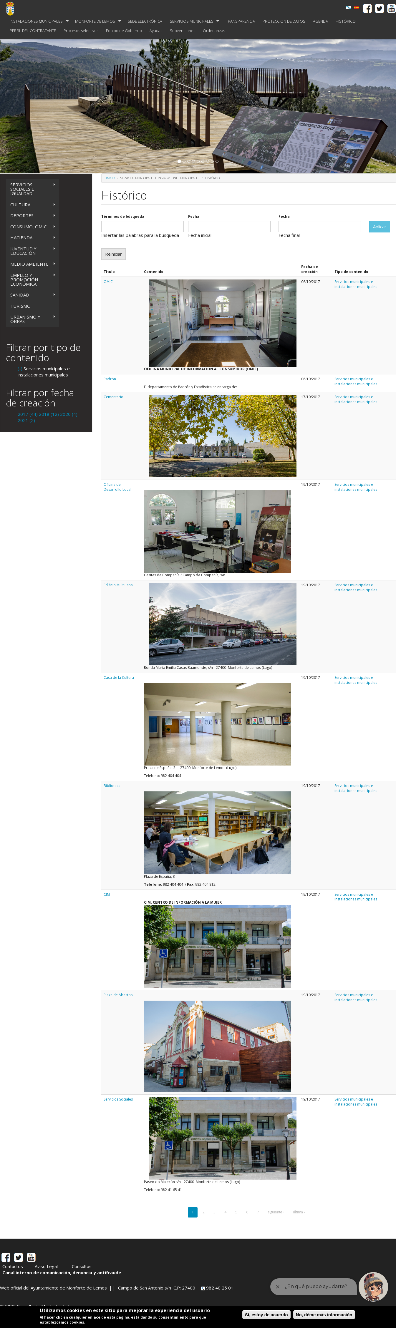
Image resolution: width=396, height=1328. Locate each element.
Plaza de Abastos (118, 994)
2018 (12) (49, 414)
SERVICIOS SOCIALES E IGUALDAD (31, 189)
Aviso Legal (46, 1266)
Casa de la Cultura (119, 677)
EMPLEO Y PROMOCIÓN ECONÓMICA (31, 279)
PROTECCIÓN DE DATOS (284, 21)
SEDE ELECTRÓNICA (145, 21)
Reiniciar (113, 254)
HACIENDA (31, 238)
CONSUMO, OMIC (31, 227)
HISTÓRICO (346, 21)
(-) (21, 368)
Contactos (12, 1266)
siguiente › (276, 1212)
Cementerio (113, 396)
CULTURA (31, 205)
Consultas (82, 1266)
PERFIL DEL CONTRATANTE (33, 30)
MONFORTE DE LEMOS (96, 21)
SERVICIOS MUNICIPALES (192, 21)
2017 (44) (28, 414)
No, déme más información (324, 1314)
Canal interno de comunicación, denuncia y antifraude (61, 1272)
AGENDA (320, 21)
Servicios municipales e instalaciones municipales (355, 284)
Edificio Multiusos (118, 584)
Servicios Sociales (118, 1099)
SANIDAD (31, 295)
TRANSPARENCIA (240, 21)
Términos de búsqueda (122, 216)
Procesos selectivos (81, 30)
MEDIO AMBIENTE (31, 264)
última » (299, 1212)
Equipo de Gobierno (124, 30)
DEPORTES (31, 215)
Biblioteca (112, 785)
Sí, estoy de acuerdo (266, 1314)
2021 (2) (26, 420)
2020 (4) (68, 414)
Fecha (193, 216)
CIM (107, 894)
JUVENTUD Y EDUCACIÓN (31, 251)
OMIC (108, 281)
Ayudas (156, 30)
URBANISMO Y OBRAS (31, 319)
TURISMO (20, 306)
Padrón (110, 378)
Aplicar (379, 227)
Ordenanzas (214, 30)
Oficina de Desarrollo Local (117, 487)
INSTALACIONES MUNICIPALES (37, 21)
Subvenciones (182, 30)
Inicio (110, 178)
